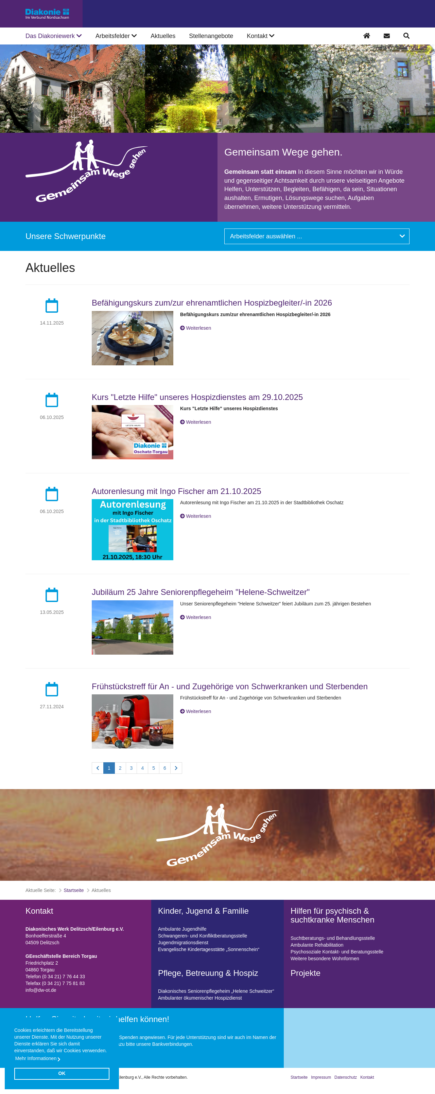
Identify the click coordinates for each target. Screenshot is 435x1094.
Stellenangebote (211, 36)
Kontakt (367, 1077)
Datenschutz (345, 1077)
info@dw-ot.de (40, 990)
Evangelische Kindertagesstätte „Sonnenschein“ (208, 949)
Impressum (321, 1077)
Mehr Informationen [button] (35, 1058)
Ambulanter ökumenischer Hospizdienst (200, 998)
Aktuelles (163, 36)
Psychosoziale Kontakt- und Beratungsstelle (337, 951)
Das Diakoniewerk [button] (53, 36)
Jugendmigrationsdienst (183, 942)
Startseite (74, 890)
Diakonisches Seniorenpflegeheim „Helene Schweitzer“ (216, 991)
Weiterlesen (198, 328)
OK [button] (62, 1073)
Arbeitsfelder (116, 36)
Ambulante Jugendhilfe (182, 929)
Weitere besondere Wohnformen (325, 958)
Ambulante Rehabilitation (317, 945)
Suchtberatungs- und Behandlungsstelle (333, 938)
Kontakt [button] (261, 36)
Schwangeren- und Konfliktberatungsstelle (202, 935)
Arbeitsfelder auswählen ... (317, 236)
